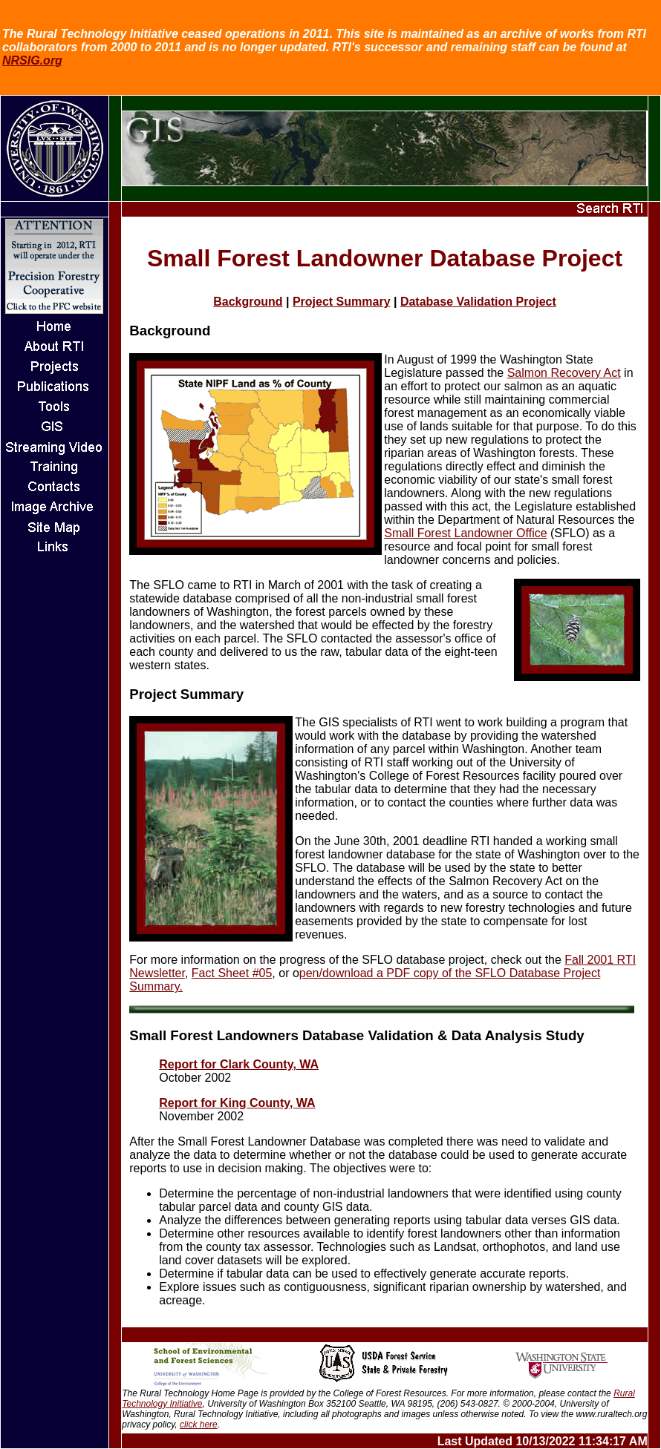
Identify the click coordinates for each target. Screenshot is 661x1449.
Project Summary (342, 301)
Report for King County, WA (237, 1103)
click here (199, 1424)
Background (247, 301)
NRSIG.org (32, 60)
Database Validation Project (478, 301)
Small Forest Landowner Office (465, 533)
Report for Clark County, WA (239, 1064)
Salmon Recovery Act (564, 373)
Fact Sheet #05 (232, 973)
